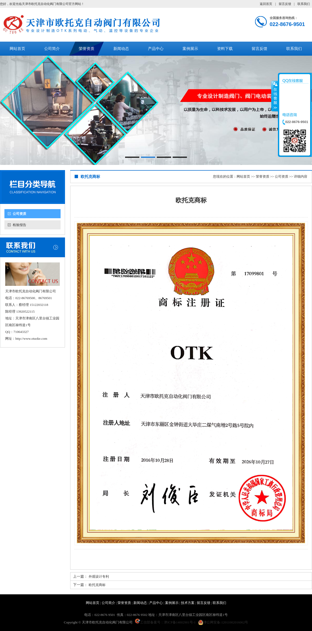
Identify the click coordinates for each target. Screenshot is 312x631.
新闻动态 (121, 49)
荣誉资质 (86, 49)
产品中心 (156, 49)
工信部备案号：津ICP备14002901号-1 (165, 622)
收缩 (274, 96)
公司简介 (52, 49)
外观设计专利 (99, 576)
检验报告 (19, 225)
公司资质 (19, 214)
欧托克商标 (97, 585)
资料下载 (225, 49)
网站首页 (17, 49)
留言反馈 (285, 4)
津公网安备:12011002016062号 (223, 622)
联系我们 (303, 4)
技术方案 (187, 603)
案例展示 (190, 49)
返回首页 (266, 4)
